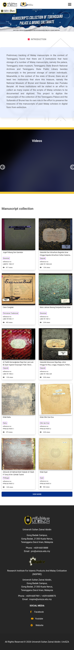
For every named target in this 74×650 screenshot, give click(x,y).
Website (37, 625)
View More (37, 494)
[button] (2, 164)
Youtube (37, 618)
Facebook (37, 612)
